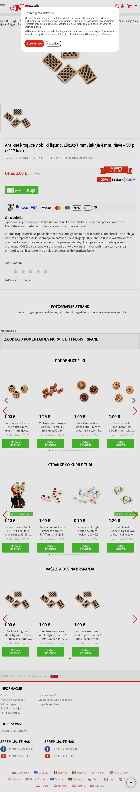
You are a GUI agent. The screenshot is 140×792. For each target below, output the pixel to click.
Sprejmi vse (34, 43)
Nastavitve (53, 43)
